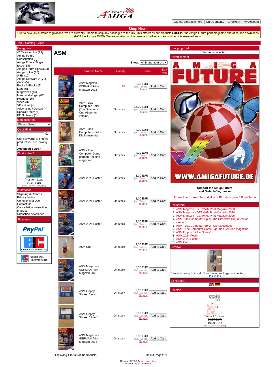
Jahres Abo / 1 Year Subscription (194, 197)
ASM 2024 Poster (187, 235)
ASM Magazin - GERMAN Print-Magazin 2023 (205, 209)
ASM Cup (182, 242)
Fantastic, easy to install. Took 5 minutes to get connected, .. (209, 273)
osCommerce (144, 363)
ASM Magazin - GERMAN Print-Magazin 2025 (205, 215)
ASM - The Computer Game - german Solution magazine (212, 229)
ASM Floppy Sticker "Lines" (193, 232)
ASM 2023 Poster (187, 238)
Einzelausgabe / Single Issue (237, 197)
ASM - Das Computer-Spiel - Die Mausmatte (204, 225)
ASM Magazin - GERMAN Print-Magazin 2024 (205, 212)
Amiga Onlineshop (147, 361)
